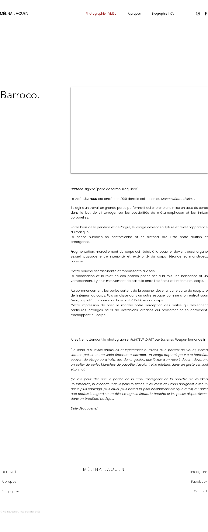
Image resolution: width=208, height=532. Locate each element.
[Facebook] (205, 13)
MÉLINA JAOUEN (14, 13)
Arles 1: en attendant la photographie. (100, 339)
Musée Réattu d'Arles (177, 198)
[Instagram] (197, 13)
